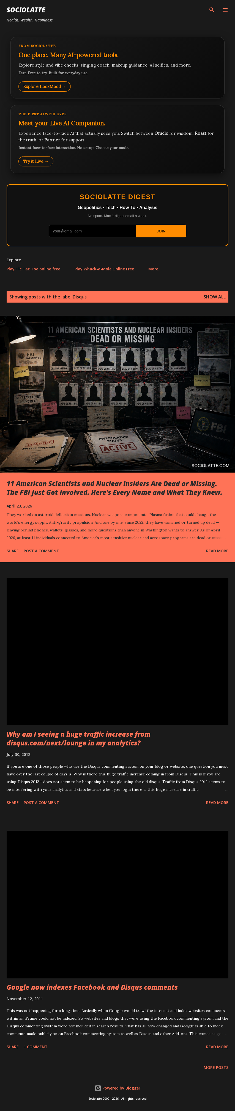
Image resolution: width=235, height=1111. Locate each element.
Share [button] (13, 550)
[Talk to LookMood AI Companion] (117, 139)
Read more (217, 550)
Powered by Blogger (117, 1088)
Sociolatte (26, 9)
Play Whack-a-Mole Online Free (104, 268)
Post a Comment (41, 550)
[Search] (212, 10)
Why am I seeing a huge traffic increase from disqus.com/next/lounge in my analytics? (79, 738)
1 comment (36, 1046)
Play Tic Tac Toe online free (33, 268)
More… (155, 268)
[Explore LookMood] (117, 67)
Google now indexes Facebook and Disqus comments (92, 987)
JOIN (161, 231)
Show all (215, 297)
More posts (216, 1067)
